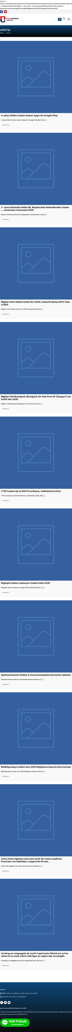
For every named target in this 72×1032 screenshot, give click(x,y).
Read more (6, 125)
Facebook (1, 1002)
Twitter (5, 1002)
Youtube (9, 1002)
